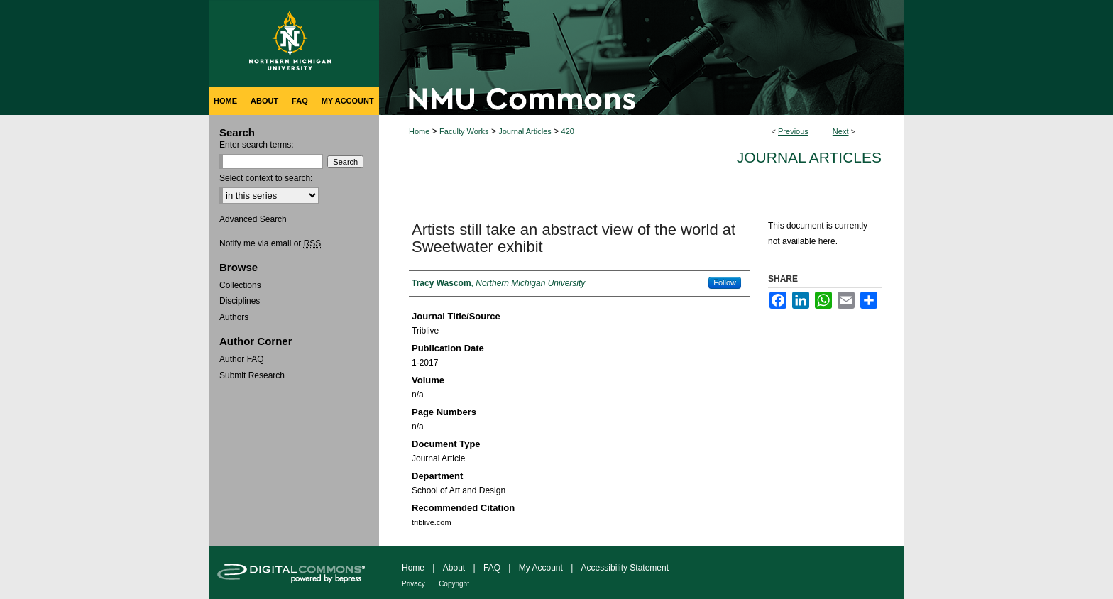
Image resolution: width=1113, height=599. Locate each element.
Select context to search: (265, 178)
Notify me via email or (270, 243)
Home (419, 131)
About (454, 568)
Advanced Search (253, 219)
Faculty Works (463, 131)
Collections (240, 285)
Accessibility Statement (625, 568)
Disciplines (239, 301)
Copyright (454, 584)
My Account (541, 568)
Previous (793, 131)
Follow (724, 282)
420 (567, 131)
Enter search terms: (256, 145)
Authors (233, 317)
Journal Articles (525, 131)
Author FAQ (241, 359)
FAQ (491, 568)
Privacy (413, 584)
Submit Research (252, 375)
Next (841, 131)
